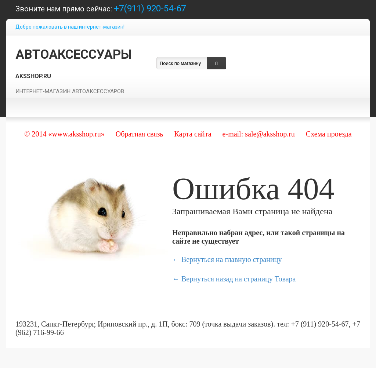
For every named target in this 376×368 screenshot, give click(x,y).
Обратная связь (139, 134)
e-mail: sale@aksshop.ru (259, 134)
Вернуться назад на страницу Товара (238, 279)
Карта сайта (192, 134)
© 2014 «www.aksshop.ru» (64, 134)
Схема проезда (329, 134)
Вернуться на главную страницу (231, 259)
